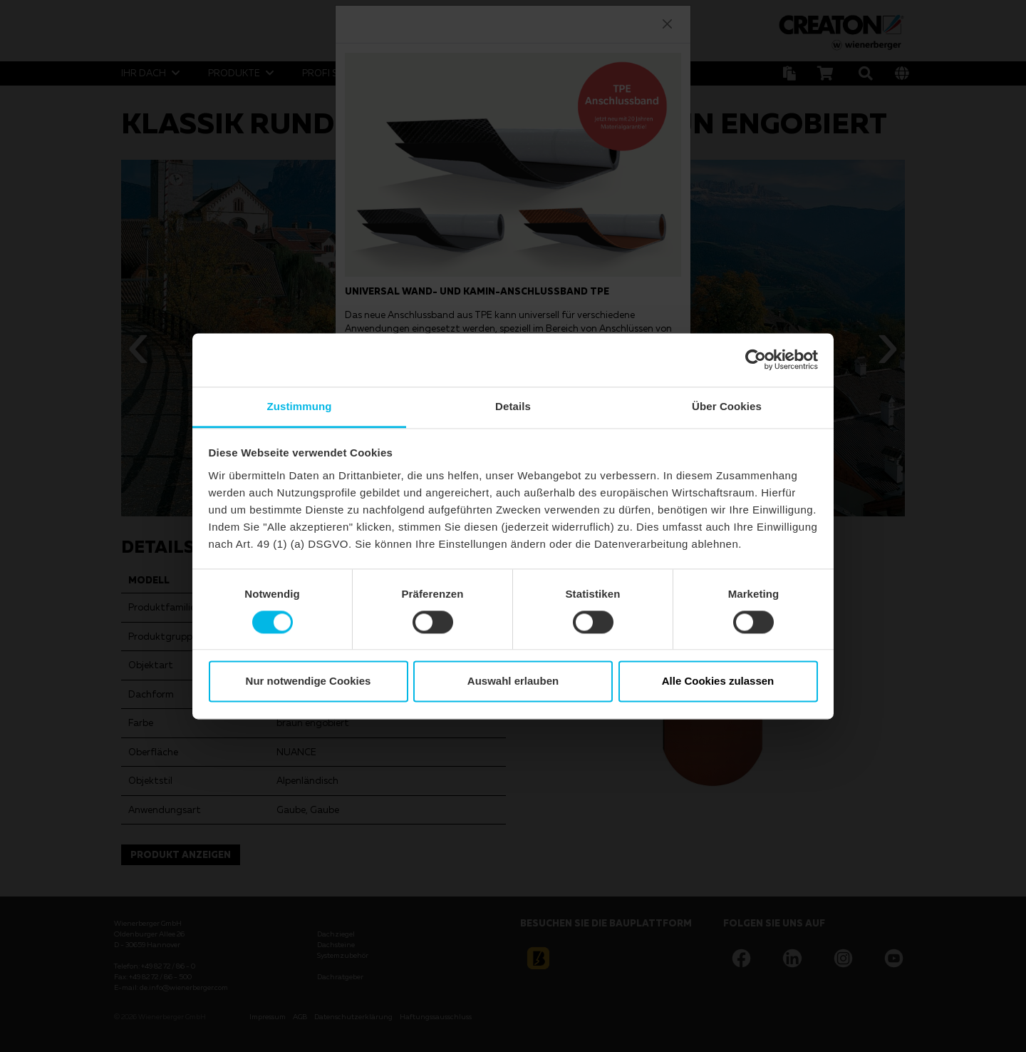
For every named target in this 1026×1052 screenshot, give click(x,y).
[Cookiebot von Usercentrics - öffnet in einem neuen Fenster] (755, 359)
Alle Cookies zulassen (718, 681)
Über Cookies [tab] (727, 406)
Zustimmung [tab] (299, 406)
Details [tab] (513, 406)
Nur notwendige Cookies (308, 681)
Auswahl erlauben (513, 681)
